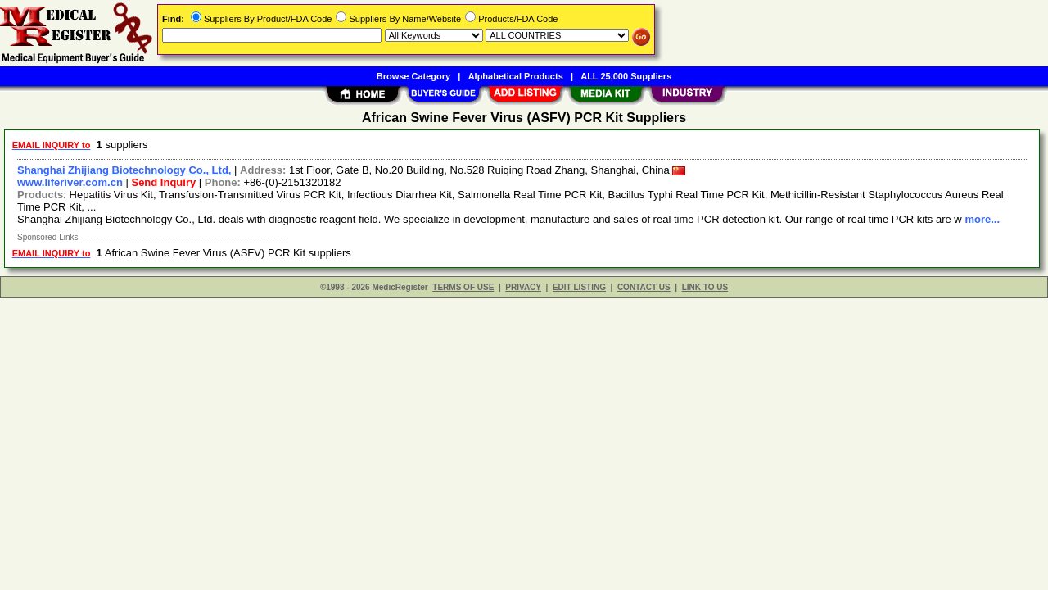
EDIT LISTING (579, 287)
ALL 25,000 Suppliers (625, 76)
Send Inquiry (163, 182)
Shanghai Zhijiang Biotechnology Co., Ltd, (124, 170)
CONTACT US (644, 287)
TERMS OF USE (463, 287)
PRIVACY (523, 287)
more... (982, 219)
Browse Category (413, 76)
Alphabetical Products (515, 76)
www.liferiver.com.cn (70, 182)
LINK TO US (705, 287)
